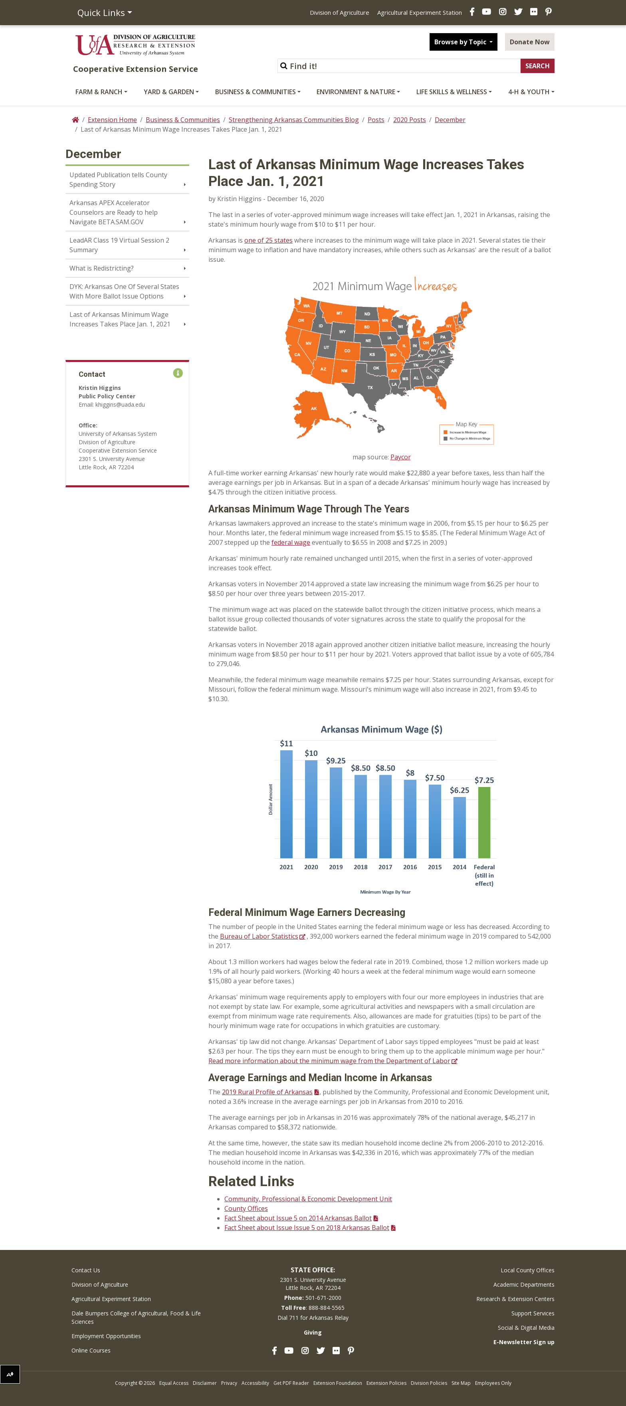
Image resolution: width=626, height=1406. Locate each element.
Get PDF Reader (291, 1383)
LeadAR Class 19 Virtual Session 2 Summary (119, 245)
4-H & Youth (529, 91)
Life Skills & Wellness (451, 91)
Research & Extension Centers (515, 1299)
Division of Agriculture (339, 12)
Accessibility (255, 1383)
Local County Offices (528, 1270)
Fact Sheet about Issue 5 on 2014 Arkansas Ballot (298, 1218)
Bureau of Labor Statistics (259, 936)
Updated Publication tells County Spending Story (118, 179)
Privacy (229, 1383)
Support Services (533, 1313)
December (450, 119)
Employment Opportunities (106, 1336)
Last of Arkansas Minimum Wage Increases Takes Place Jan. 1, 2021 (119, 319)
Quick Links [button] (101, 12)
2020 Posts (409, 119)
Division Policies (429, 1383)
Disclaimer (205, 1383)
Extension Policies (386, 1383)
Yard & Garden (169, 91)
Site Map (461, 1383)
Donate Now (530, 42)
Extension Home (112, 119)
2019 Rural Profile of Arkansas (267, 1092)
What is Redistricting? (101, 268)
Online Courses (91, 1350)
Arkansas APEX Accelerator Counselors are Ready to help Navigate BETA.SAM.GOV (113, 212)
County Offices (246, 1208)
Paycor (400, 457)
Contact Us (85, 1270)
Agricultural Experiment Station (419, 12)
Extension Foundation (337, 1383)
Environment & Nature (356, 91)
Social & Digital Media (526, 1327)
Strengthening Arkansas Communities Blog (294, 119)
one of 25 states (268, 240)
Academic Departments (524, 1284)
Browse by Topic (461, 42)
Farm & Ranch (99, 91)
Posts (376, 119)
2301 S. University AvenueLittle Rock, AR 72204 (313, 1283)
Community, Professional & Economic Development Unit (308, 1198)
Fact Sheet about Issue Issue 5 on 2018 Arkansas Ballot (306, 1227)
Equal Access (173, 1383)
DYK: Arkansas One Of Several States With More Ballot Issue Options (124, 291)
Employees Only (493, 1383)
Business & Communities (255, 91)
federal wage (290, 542)
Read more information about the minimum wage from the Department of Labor (329, 1060)
